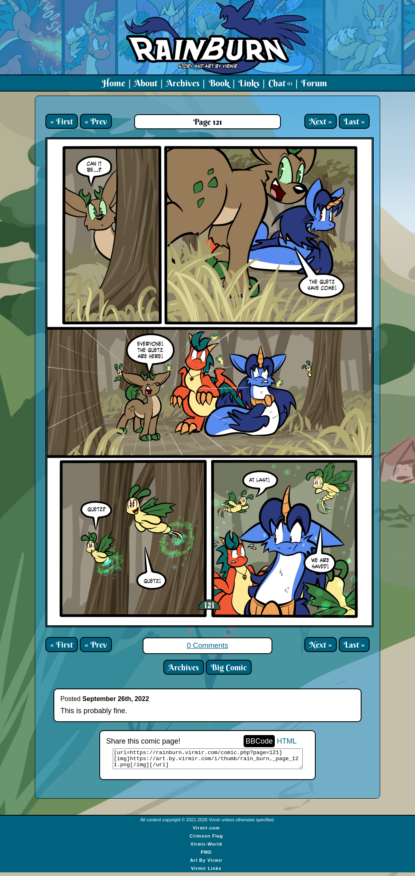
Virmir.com (206, 831)
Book (219, 83)
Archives (182, 83)
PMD (206, 855)
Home (113, 83)
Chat (280, 83)
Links (248, 83)
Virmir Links (206, 872)
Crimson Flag (206, 839)
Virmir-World (206, 847)
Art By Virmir (206, 863)
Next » (320, 121)
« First (61, 121)
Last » (354, 121)
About (145, 83)
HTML (287, 741)
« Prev (96, 121)
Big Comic (229, 667)
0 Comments (207, 646)
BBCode (259, 741)
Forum (314, 83)
